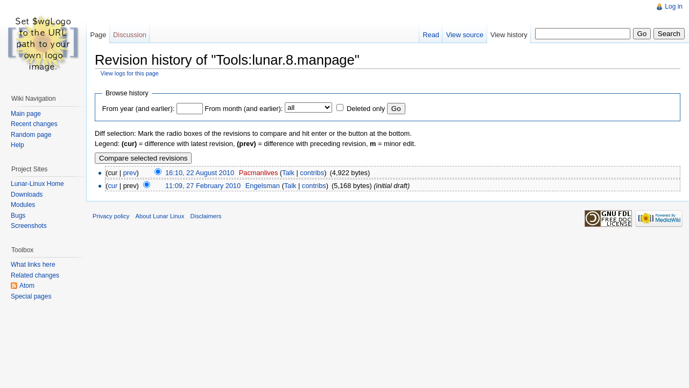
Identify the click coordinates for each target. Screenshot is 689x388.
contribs (312, 173)
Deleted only (366, 109)
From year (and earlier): (138, 109)
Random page (31, 134)
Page (98, 35)
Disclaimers (206, 216)
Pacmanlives (258, 173)
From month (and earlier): (244, 109)
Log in (674, 6)
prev (130, 173)
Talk (288, 173)
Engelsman (262, 186)
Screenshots (29, 226)
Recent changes (34, 124)
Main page (26, 113)
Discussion (129, 35)
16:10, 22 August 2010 (199, 173)
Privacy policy (111, 216)
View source (464, 35)
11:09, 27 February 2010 (203, 186)
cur (112, 186)
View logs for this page (130, 73)
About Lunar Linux (160, 216)
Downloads (27, 194)
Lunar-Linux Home (37, 184)
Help (17, 145)
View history (509, 35)
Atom (26, 285)
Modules (23, 205)
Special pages (31, 296)
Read (431, 35)
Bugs (18, 215)
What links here (33, 264)
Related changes (35, 275)
